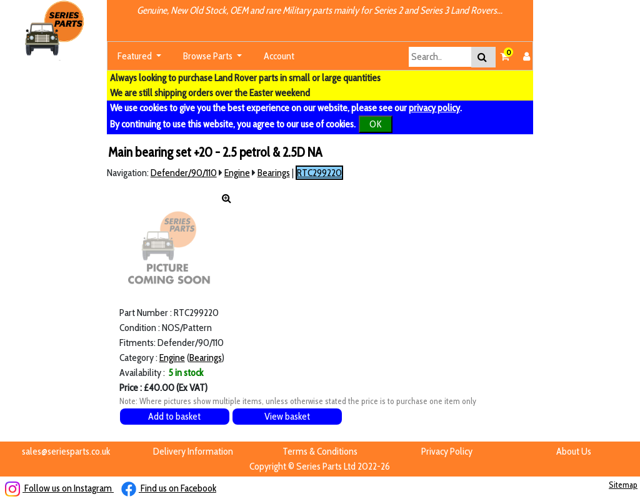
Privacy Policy (446, 451)
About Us (573, 451)
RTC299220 (319, 173)
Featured (136, 56)
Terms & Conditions (320, 451)
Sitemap (623, 485)
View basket (287, 416)
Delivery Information (193, 451)
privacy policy (434, 108)
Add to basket (174, 416)
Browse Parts (208, 56)
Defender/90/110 (184, 173)
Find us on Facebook (168, 488)
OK (375, 124)
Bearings (274, 173)
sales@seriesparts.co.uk (66, 451)
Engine (237, 173)
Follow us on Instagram (59, 488)
